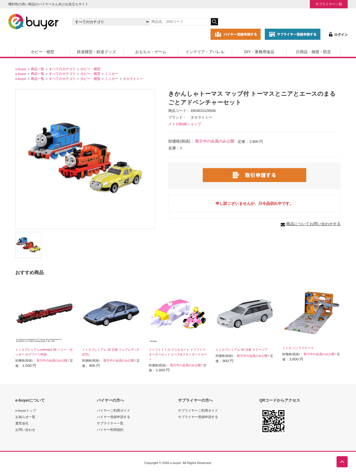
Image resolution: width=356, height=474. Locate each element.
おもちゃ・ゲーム (150, 52)
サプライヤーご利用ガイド (198, 410)
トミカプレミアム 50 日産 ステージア (242, 349)
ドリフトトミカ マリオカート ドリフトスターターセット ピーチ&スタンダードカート (178, 354)
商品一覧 (37, 69)
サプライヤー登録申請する (198, 417)
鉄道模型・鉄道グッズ (96, 52)
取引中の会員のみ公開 (214, 141)
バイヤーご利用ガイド (113, 410)
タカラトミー (133, 78)
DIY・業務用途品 (259, 52)
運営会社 (22, 423)
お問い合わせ (25, 429)
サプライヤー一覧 (328, 4)
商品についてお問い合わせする (313, 224)
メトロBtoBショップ (184, 124)
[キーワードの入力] (180, 21)
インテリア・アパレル (205, 52)
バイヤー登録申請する (113, 417)
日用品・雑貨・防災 (313, 52)
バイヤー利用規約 (110, 429)
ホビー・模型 (42, 52)
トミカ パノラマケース (298, 348)
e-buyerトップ (25, 410)
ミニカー (111, 73)
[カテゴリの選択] (111, 21)
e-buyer (20, 69)
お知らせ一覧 (25, 417)
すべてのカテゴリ (62, 69)
